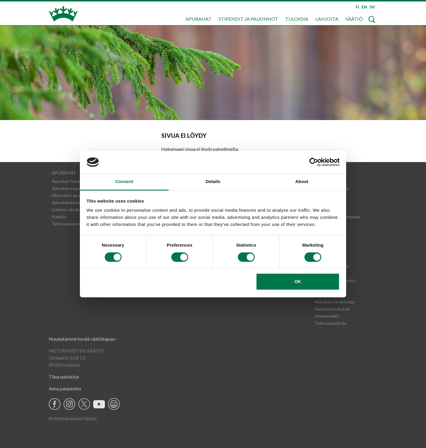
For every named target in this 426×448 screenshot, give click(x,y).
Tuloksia (296, 19)
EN (364, 6)
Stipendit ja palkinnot (248, 19)
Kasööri (59, 216)
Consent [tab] (124, 181)
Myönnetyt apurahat (70, 195)
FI (357, 6)
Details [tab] (213, 181)
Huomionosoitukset (332, 308)
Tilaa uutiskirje (64, 376)
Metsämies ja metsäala (334, 301)
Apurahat (198, 19)
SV (372, 6)
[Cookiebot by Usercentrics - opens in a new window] (314, 162)
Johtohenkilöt (326, 315)
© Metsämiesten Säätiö (73, 418)
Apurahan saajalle (67, 188)
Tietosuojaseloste (68, 223)
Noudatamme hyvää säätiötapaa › (83, 339)
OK (297, 281)
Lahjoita (326, 19)
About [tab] (301, 181)
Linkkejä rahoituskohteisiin (76, 209)
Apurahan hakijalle (68, 181)
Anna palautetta (65, 388)
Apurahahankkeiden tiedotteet (79, 202)
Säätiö (354, 19)
